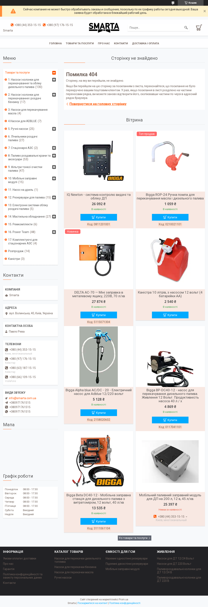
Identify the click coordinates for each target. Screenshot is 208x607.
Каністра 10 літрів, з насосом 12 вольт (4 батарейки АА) (170, 294)
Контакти (121, 43)
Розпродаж (16, 251)
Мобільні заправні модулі (123, 569)
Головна (55, 43)
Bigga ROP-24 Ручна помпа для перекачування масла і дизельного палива (170, 196)
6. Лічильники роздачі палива (22, 138)
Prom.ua (123, 599)
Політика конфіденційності (124, 603)
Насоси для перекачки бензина (75, 567)
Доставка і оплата (145, 43)
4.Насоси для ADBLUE (22, 121)
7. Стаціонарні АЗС (20, 148)
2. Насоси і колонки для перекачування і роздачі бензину (24, 98)
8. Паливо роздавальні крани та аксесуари (29, 157)
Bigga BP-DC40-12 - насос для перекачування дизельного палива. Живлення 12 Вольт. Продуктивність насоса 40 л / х (170, 395)
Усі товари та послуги (133, 538)
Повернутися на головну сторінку (98, 104)
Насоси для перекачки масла (73, 572)
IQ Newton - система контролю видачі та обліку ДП (99, 196)
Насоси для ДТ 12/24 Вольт (175, 558)
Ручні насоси (63, 577)
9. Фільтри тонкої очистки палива (25, 168)
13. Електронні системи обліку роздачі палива (28, 207)
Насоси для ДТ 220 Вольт (174, 563)
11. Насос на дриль (20, 189)
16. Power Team (18, 232)
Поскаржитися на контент (92, 603)
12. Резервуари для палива (26, 197)
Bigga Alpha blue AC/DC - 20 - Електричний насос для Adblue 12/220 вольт (99, 392)
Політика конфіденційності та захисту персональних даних (22, 576)
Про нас (104, 43)
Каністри (14, 258)
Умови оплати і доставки (19, 558)
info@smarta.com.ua (22, 398)
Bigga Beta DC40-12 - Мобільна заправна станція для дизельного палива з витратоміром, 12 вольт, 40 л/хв (98, 498)
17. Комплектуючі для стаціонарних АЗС (22, 241)
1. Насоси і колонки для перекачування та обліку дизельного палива (24, 83)
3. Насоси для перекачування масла (28, 111)
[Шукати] (186, 27)
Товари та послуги (80, 43)
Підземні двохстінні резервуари (127, 563)
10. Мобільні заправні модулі (22, 180)
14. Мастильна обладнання (26, 216)
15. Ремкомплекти (20, 224)
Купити (101, 217)
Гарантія (8, 569)
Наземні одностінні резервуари (126, 558)
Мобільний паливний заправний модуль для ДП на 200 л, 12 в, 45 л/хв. (170, 497)
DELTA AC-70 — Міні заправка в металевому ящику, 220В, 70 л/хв (98, 294)
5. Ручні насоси (18, 128)
